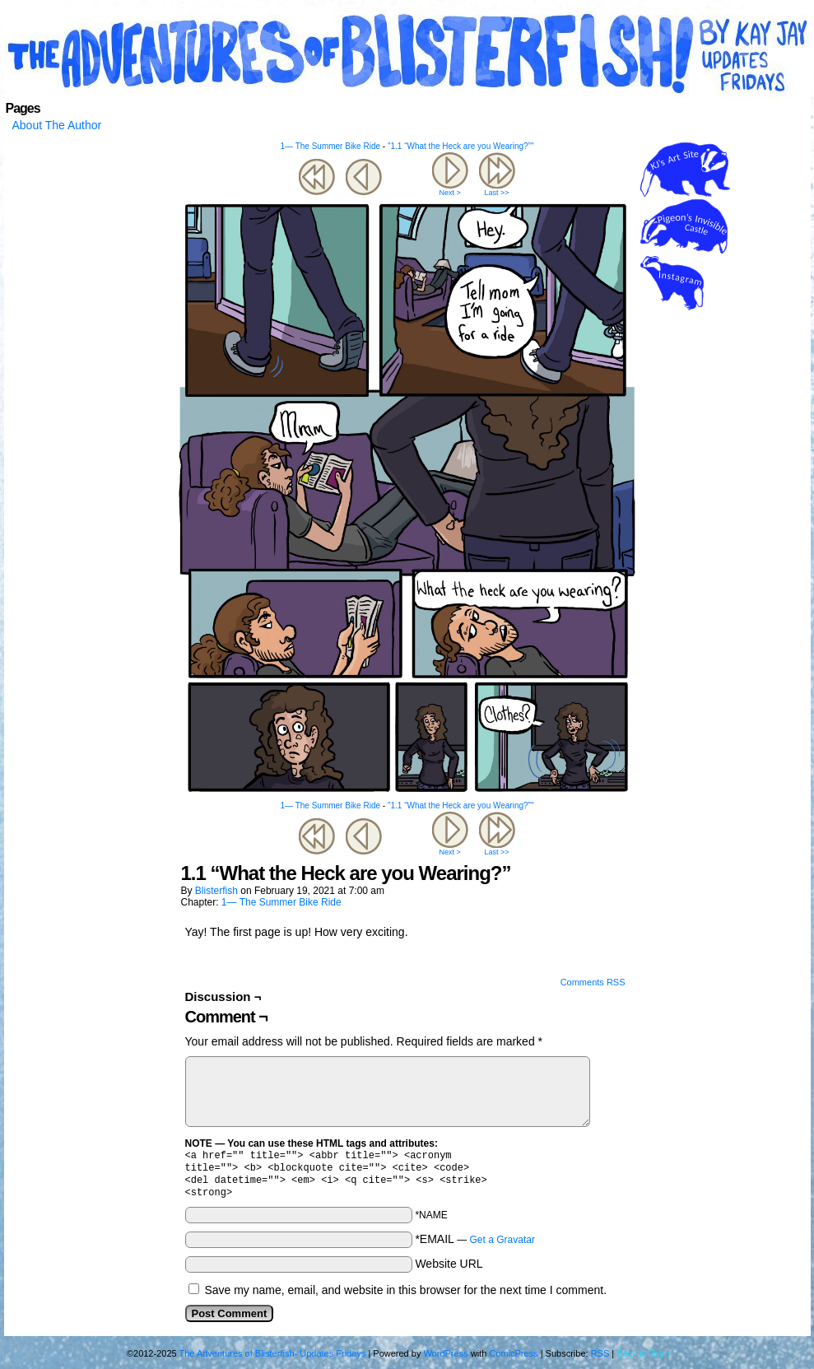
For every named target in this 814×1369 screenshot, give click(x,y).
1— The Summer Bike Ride (331, 146)
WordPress (445, 1360)
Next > (450, 193)
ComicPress (513, 1360)
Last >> (497, 193)
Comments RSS (593, 982)
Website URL (448, 1270)
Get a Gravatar (502, 1246)
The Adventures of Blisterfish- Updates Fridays (407, 53)
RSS (600, 1360)
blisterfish (216, 890)
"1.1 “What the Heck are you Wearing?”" (461, 146)
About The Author (57, 125)
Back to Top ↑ (643, 1360)
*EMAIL (475, 1245)
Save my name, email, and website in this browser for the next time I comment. (405, 1296)
